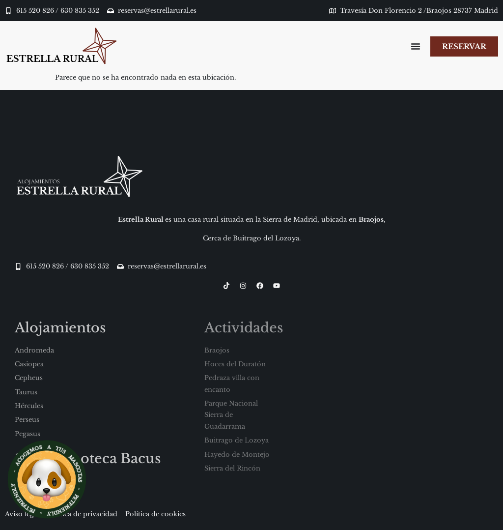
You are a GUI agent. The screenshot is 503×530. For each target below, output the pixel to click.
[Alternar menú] (414, 46)
